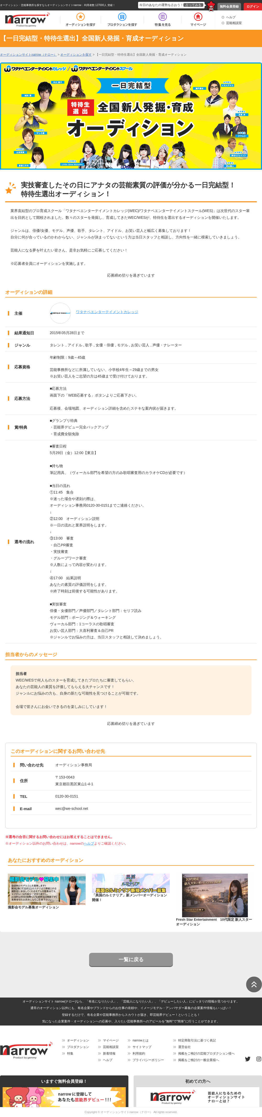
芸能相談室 (234, 23)
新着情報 (109, 1053)
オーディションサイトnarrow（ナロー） (127, 1112)
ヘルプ (231, 17)
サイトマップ (142, 1047)
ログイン (253, 6)
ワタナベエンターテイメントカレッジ (107, 312)
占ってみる (193, 5)
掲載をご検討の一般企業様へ (198, 1060)
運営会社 (184, 1047)
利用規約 (139, 1053)
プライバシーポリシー (148, 1060)
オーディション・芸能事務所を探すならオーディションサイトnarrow (40, 5)
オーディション (78, 1040)
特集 (70, 1053)
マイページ (111, 1040)
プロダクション (78, 1047)
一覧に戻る (131, 959)
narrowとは (141, 1040)
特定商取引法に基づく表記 (197, 1040)
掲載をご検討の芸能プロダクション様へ (206, 1053)
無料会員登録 (229, 6)
